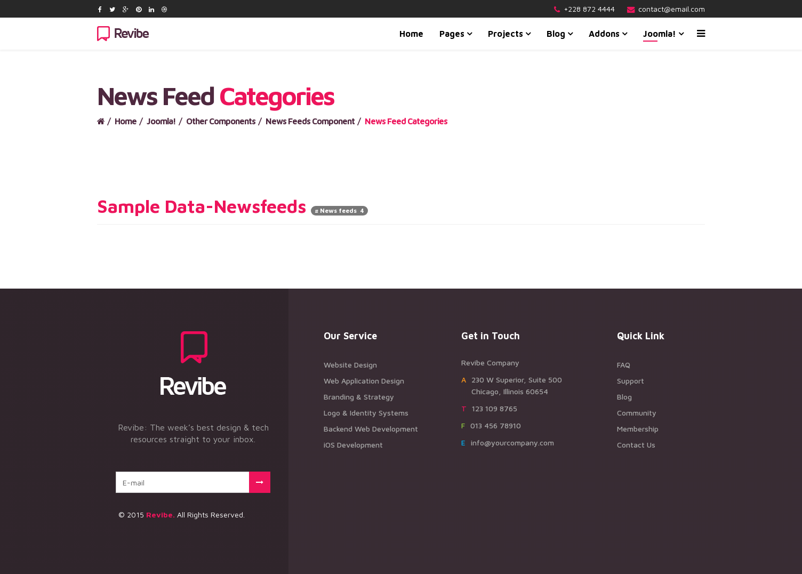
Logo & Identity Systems (366, 412)
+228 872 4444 (589, 8)
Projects (505, 33)
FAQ (623, 364)
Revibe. (160, 514)
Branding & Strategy (359, 396)
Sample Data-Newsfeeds (201, 206)
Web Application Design (364, 380)
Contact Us (636, 444)
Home (411, 33)
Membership (638, 428)
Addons (604, 33)
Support (630, 380)
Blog (556, 33)
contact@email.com (671, 8)
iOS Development (353, 444)
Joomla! (659, 33)
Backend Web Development (371, 428)
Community (636, 412)
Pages (451, 33)
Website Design (350, 364)
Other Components (220, 121)
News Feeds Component (310, 121)
